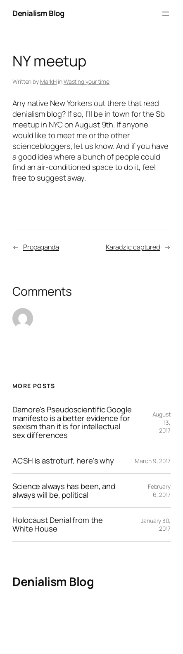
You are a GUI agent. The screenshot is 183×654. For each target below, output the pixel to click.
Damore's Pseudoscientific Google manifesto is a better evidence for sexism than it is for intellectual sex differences (72, 422)
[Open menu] (166, 14)
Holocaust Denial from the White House (57, 524)
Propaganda (41, 247)
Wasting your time (86, 81)
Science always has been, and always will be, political (63, 490)
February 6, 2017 (159, 490)
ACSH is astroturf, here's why (63, 460)
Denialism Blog (38, 13)
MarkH (48, 81)
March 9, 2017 (153, 461)
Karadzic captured (133, 247)
